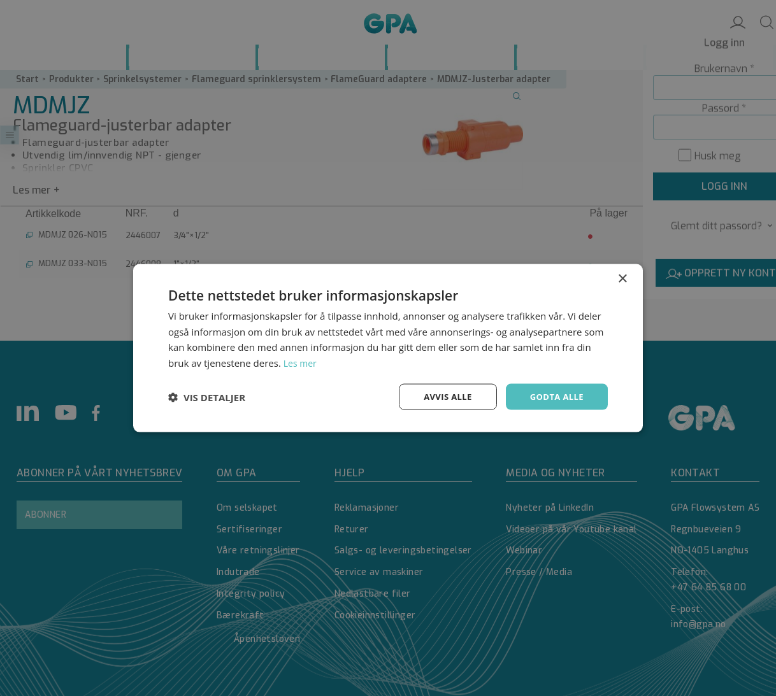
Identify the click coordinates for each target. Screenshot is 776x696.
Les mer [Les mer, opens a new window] (301, 361)
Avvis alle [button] (442, 396)
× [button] (622, 277)
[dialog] (388, 348)
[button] (206, 396)
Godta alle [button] (555, 396)
